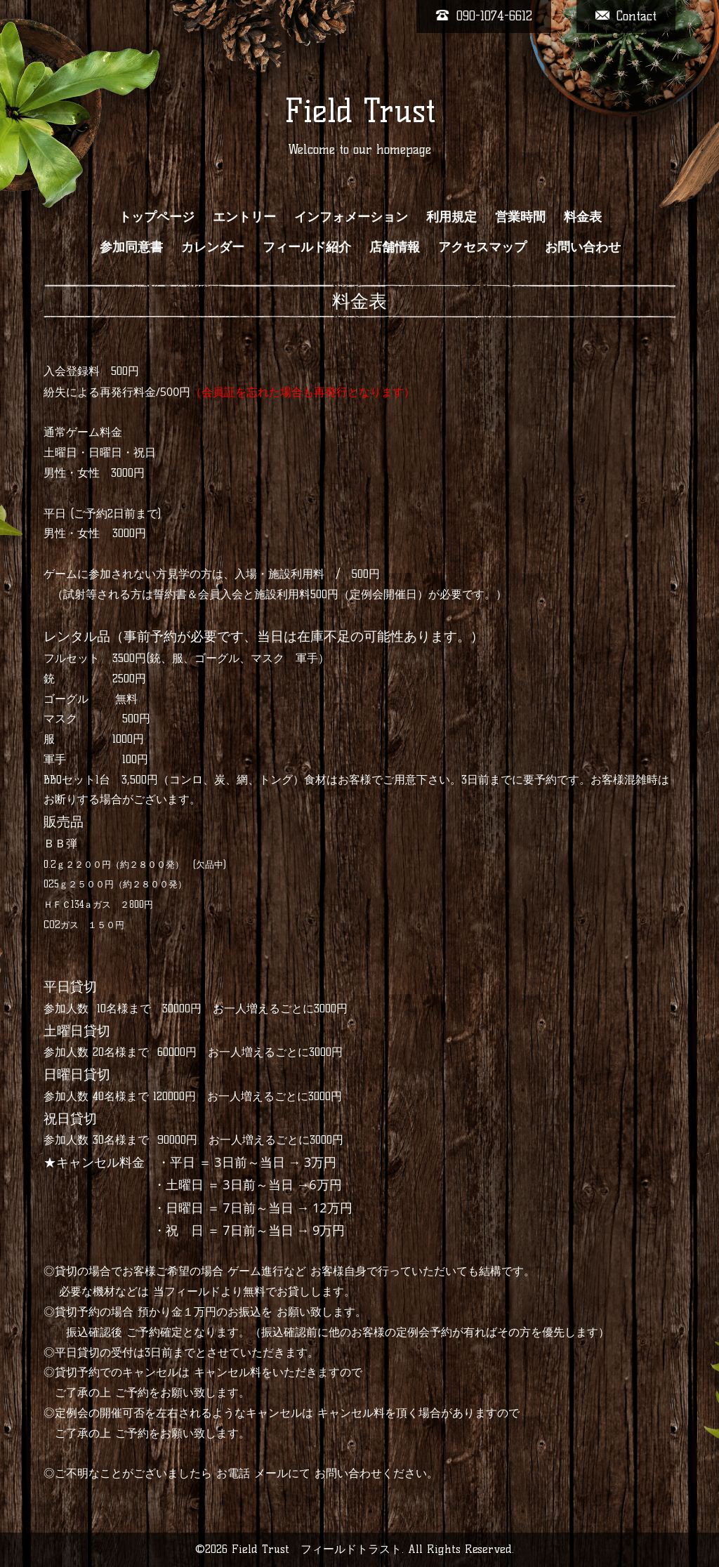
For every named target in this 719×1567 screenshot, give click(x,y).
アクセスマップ (482, 247)
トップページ (156, 217)
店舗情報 (394, 247)
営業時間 (520, 217)
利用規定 (451, 217)
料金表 (583, 217)
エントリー (244, 217)
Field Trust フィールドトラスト (317, 1549)
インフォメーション (351, 217)
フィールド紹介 (307, 247)
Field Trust (359, 111)
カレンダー (212, 247)
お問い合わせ (583, 247)
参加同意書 (131, 247)
